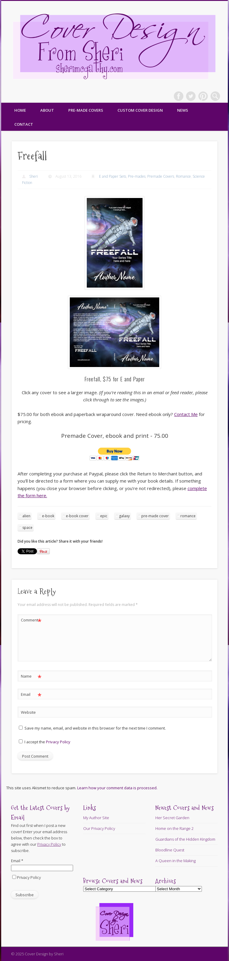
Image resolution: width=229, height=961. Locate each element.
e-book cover (77, 515)
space (27, 527)
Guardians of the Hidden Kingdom (185, 839)
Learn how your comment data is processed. (117, 787)
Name (31, 676)
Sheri (33, 176)
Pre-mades (137, 176)
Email (31, 694)
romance (188, 515)
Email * (17, 860)
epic (103, 515)
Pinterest (203, 96)
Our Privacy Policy (99, 828)
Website (28, 712)
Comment (31, 620)
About (47, 110)
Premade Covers (160, 176)
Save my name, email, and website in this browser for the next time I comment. (95, 728)
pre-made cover (155, 515)
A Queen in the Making (175, 860)
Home (20, 110)
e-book (48, 515)
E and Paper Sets (112, 176)
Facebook (178, 96)
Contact (23, 124)
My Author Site (96, 817)
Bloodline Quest (169, 850)
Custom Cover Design (140, 110)
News (182, 110)
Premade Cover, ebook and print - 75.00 (114, 435)
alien (26, 515)
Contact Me (186, 414)
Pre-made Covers (85, 110)
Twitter (191, 96)
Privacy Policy (58, 741)
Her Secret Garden (172, 817)
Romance (183, 176)
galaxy (124, 515)
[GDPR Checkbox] (21, 741)
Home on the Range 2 (174, 828)
